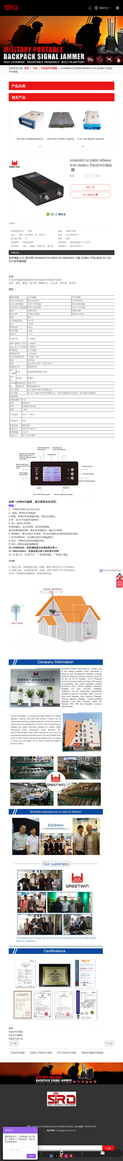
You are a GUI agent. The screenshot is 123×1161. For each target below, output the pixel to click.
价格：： (65, 221)
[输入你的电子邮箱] (55, 1131)
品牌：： (65, 213)
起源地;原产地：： (19, 213)
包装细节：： (17, 225)
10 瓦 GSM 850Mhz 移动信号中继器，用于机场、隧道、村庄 (92, 139)
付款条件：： (17, 228)
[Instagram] (66, 1139)
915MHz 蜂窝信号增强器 (92, 1035)
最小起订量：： (18, 221)
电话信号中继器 (16, 1015)
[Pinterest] (71, 1139)
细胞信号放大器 (16, 1021)
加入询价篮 (90, 194)
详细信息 (15, 235)
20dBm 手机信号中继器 (41, 1035)
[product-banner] (61, 1056)
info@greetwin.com (66, 1113)
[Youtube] (61, 1139)
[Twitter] (56, 1139)
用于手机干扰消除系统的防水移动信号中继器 (31, 139)
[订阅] (108, 1131)
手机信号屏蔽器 (16, 1018)
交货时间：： (67, 225)
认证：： (15, 217)
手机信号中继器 (18, 1035)
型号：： (65, 217)
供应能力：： (67, 228)
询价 (90, 187)
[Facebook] (51, 1139)
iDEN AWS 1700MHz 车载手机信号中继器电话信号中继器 (61, 139)
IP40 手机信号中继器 (66, 1035)
